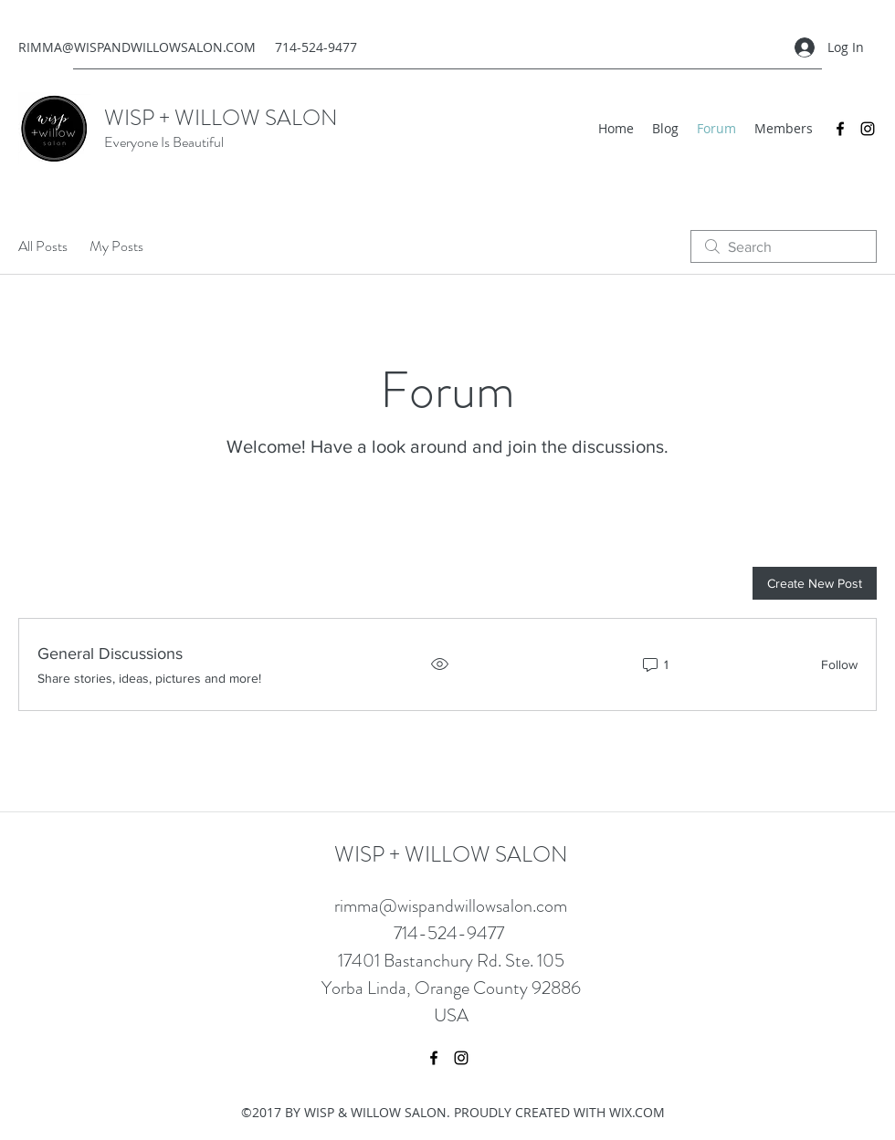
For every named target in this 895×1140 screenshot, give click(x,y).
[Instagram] (867, 129)
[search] (783, 246)
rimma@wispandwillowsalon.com (450, 906)
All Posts (43, 245)
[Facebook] (840, 129)
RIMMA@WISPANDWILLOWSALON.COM (137, 47)
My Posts (116, 245)
